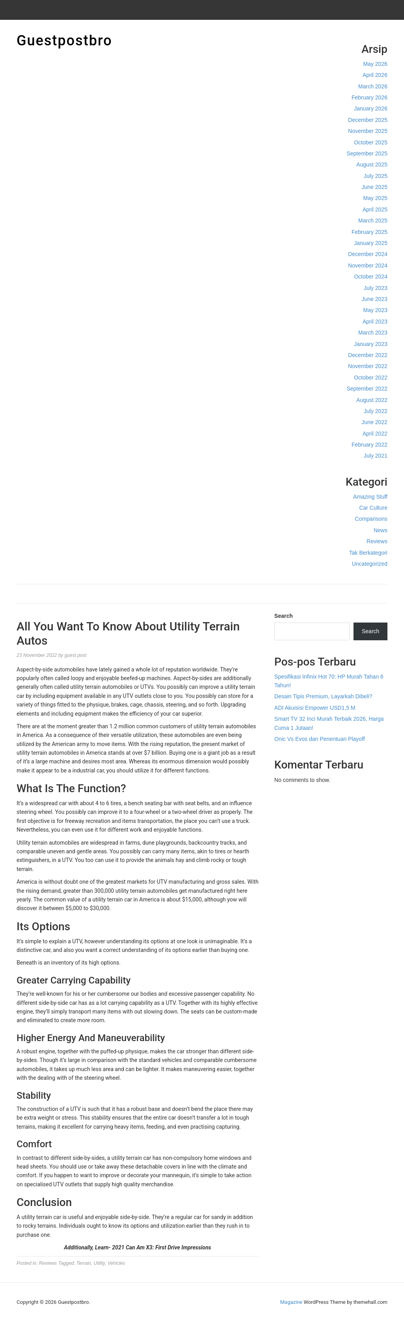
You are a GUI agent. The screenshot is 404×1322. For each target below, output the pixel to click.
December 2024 (367, 254)
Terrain (84, 1263)
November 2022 (367, 366)
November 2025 (367, 131)
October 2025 (370, 142)
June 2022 (374, 422)
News (380, 530)
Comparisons (371, 519)
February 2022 (369, 444)
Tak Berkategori (368, 553)
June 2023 (374, 299)
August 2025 (371, 164)
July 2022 (375, 411)
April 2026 (375, 75)
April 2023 (375, 321)
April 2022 (375, 433)
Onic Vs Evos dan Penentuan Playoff (319, 739)
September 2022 (366, 388)
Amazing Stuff (370, 497)
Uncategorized (369, 564)
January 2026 (370, 108)
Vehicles (116, 1263)
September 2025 (366, 153)
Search (283, 616)
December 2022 (367, 355)
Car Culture (373, 508)
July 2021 (375, 456)
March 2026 (372, 86)
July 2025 (375, 176)
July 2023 (375, 288)
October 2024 (370, 276)
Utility (99, 1263)
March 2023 (372, 332)
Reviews (377, 541)
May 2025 (375, 198)
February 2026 (369, 97)
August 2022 (371, 400)
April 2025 (375, 209)
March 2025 (372, 220)
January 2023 (370, 344)
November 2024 (367, 265)
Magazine (291, 1302)
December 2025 (367, 120)
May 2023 (375, 310)
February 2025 (369, 232)
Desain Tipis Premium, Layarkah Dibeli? (323, 696)
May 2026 (375, 64)
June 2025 (374, 187)
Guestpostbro (64, 40)
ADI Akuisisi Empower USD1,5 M (314, 708)
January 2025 (370, 243)
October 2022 (370, 377)
